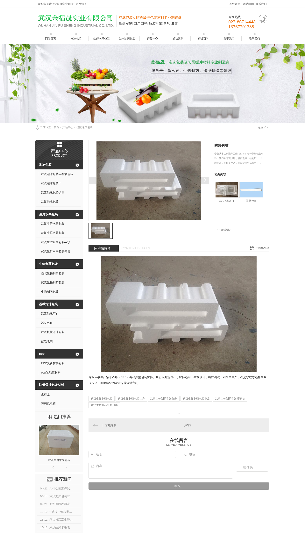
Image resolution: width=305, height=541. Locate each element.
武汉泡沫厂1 (226, 200)
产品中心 (152, 38)
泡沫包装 (76, 38)
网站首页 (50, 38)
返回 (263, 127)
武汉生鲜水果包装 (59, 460)
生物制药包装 (127, 38)
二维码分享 (262, 248)
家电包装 (110, 425)
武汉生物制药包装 (101, 398)
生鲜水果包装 (101, 38)
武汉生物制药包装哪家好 (230, 398)
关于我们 (228, 38)
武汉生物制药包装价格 (104, 405)
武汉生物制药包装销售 (163, 398)
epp (42, 353)
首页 (56, 127)
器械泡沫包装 (84, 127)
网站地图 (248, 3)
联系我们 (261, 3)
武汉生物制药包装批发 (196, 398)
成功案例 (178, 38)
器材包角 (251, 200)
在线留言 (235, 3)
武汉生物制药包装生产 (131, 398)
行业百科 (203, 38)
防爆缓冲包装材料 (51, 385)
